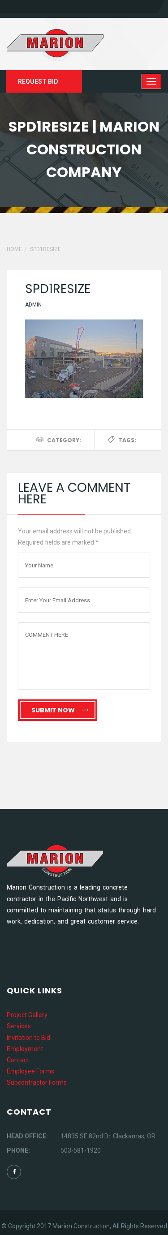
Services (19, 1026)
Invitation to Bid (28, 1037)
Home (14, 249)
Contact (18, 1060)
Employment (25, 1048)
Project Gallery (27, 1014)
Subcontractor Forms (37, 1082)
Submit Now (59, 710)
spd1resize (57, 289)
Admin (33, 305)
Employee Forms (30, 1071)
